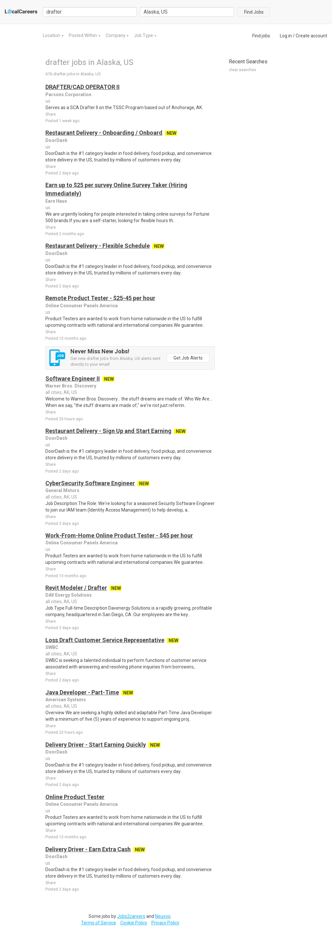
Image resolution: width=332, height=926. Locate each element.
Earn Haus (56, 201)
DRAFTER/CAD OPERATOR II (82, 86)
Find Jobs (254, 12)
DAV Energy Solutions (68, 595)
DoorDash (56, 140)
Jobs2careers (131, 916)
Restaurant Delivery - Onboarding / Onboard (103, 132)
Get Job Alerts (188, 358)
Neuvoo (163, 916)
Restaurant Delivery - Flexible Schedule (97, 245)
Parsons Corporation (68, 94)
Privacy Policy (165, 922)
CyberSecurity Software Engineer (90, 483)
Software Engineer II (72, 378)
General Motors (62, 490)
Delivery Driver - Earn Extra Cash (88, 849)
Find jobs (261, 35)
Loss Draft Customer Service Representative (104, 640)
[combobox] (187, 12)
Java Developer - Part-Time (82, 692)
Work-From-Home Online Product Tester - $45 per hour (119, 535)
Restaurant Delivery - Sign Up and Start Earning (108, 430)
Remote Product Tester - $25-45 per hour (100, 298)
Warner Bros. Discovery (70, 385)
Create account (311, 35)
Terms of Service (98, 922)
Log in (286, 35)
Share (50, 114)
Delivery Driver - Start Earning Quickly (95, 744)
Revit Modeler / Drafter (76, 587)
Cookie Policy (133, 922)
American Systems (65, 699)
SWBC (51, 647)
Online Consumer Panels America (81, 305)
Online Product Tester (74, 796)
